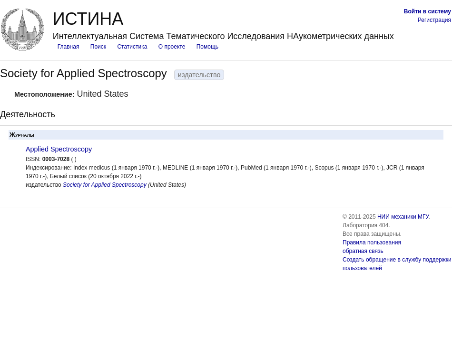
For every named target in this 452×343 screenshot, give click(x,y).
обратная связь (363, 251)
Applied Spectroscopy (59, 149)
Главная (68, 46)
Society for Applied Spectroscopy (105, 185)
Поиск (98, 46)
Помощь (207, 46)
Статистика (132, 46)
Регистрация (434, 20)
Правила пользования (372, 242)
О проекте (172, 46)
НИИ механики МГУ (403, 216)
